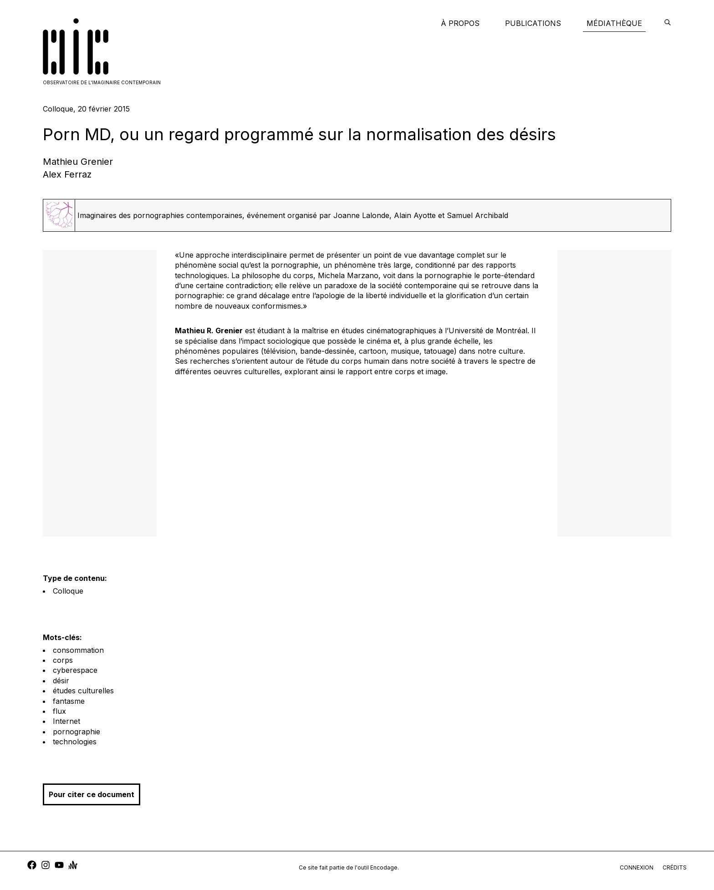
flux (59, 711)
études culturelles (83, 690)
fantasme (69, 701)
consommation (78, 650)
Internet (66, 721)
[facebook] (31, 866)
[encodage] (667, 23)
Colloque (68, 590)
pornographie (76, 731)
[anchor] (72, 866)
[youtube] (59, 866)
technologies (75, 741)
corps (63, 660)
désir (61, 680)
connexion (636, 867)
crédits (675, 867)
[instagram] (45, 866)
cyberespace (75, 670)
